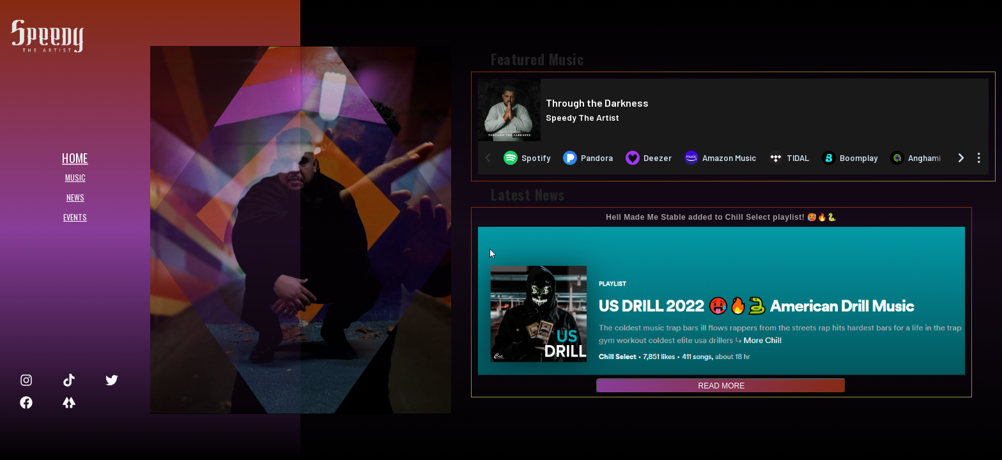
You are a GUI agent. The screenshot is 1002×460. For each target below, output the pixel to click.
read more (721, 385)
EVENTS (71, 216)
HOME (71, 157)
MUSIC (71, 177)
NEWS (72, 197)
